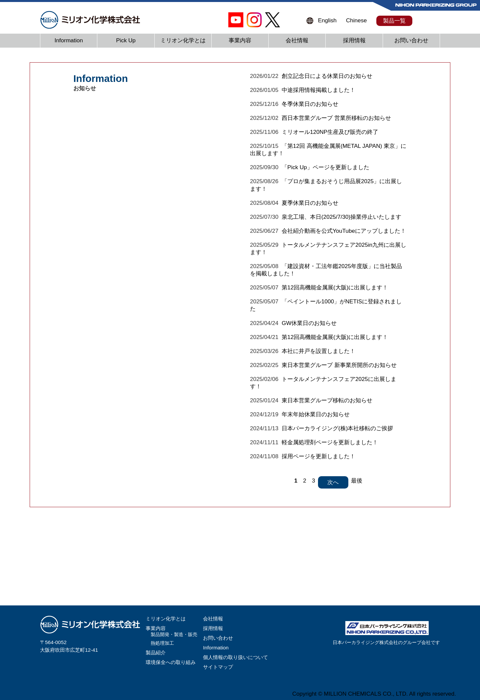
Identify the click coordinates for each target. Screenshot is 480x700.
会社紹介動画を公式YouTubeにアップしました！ (344, 231)
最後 (356, 481)
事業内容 (240, 40)
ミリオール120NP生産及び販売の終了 (330, 132)
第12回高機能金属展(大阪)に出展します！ (335, 287)
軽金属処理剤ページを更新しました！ (330, 442)
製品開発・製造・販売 (174, 634)
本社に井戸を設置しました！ (318, 351)
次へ (333, 482)
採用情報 (354, 40)
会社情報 (297, 40)
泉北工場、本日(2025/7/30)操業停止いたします (341, 217)
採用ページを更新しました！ (318, 456)
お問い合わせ (411, 40)
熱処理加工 (162, 643)
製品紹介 (156, 652)
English (327, 20)
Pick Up (126, 40)
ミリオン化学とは (183, 40)
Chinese (356, 20)
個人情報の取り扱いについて (235, 657)
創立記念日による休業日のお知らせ (327, 76)
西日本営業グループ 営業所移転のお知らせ (336, 118)
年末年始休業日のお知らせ (316, 414)
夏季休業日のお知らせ (310, 203)
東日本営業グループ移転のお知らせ (327, 400)
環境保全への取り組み (171, 662)
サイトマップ (218, 667)
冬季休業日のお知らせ (310, 104)
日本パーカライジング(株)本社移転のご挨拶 (337, 428)
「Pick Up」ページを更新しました (325, 167)
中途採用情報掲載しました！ (318, 90)
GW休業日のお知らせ (309, 323)
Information (69, 40)
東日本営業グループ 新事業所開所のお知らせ (339, 365)
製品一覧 (394, 21)
